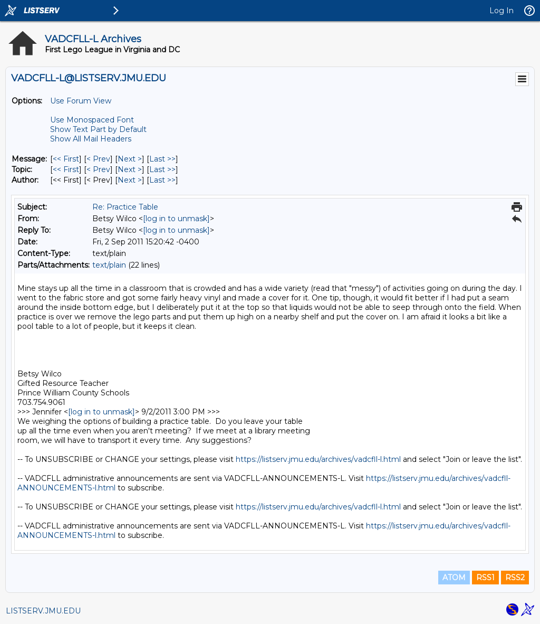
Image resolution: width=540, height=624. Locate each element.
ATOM (454, 577)
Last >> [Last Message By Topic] (162, 169)
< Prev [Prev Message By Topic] (98, 169)
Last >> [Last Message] (162, 159)
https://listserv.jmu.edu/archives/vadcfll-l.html (318, 459)
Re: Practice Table (125, 207)
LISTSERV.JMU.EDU (43, 611)
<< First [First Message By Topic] (66, 169)
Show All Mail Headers (90, 139)
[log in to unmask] (176, 218)
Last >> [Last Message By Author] (162, 180)
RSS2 (515, 577)
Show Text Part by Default (98, 129)
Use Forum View (80, 101)
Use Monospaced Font (92, 120)
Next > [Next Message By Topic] (130, 169)
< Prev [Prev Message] (98, 159)
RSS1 (485, 577)
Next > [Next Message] (130, 159)
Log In (501, 10)
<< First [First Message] (66, 159)
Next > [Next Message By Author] (130, 180)
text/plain (109, 265)
